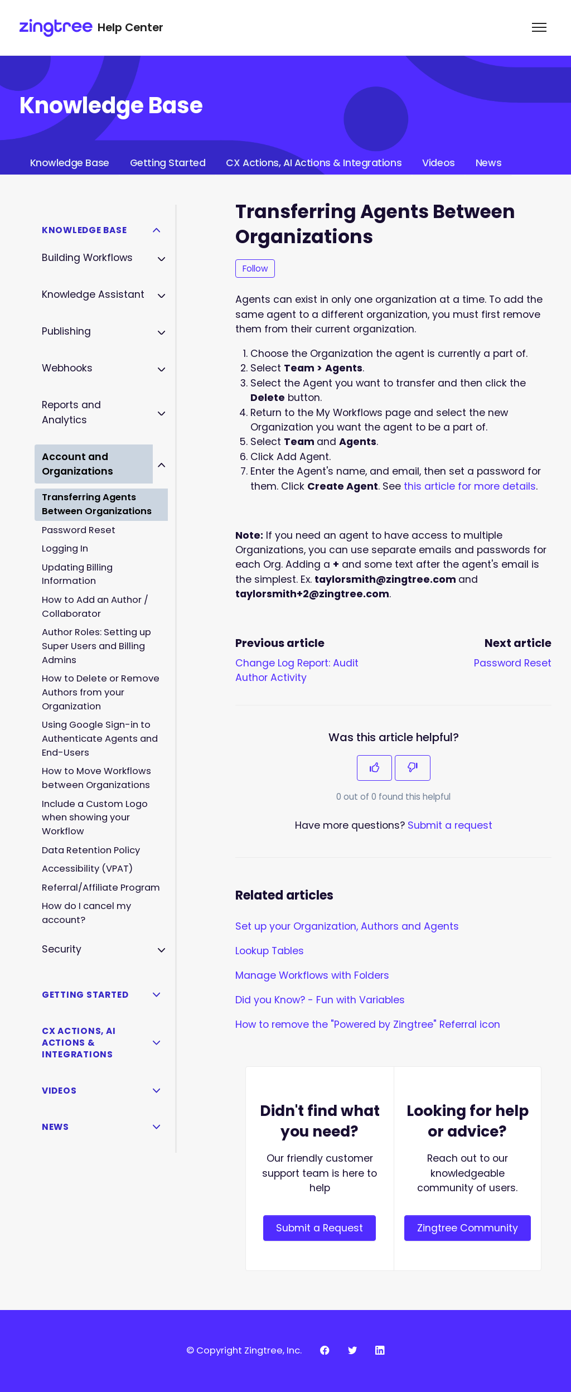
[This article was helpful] (375, 768)
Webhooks (67, 368)
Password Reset (512, 663)
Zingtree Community (467, 1228)
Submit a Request (319, 1228)
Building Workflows (87, 257)
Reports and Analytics (71, 412)
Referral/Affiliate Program (101, 887)
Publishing (66, 331)
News (488, 163)
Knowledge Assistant (93, 294)
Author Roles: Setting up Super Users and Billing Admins (96, 646)
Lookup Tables (269, 951)
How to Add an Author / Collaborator (95, 606)
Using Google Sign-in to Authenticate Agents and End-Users (100, 738)
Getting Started (167, 163)
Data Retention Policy (91, 850)
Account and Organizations (77, 464)
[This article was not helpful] (412, 768)
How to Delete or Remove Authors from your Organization (100, 692)
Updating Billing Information (77, 574)
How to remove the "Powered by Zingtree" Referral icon (367, 1024)
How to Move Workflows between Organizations (96, 778)
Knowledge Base (69, 163)
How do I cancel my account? (86, 913)
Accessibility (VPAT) (87, 868)
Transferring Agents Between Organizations (97, 504)
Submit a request (450, 825)
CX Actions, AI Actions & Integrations (313, 163)
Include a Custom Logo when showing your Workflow (95, 818)
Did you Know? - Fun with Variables (320, 1000)
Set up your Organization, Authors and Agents (347, 926)
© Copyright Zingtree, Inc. (244, 1350)
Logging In (65, 548)
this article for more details (470, 486)
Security (61, 949)
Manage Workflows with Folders (312, 975)
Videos (438, 163)
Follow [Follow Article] (255, 268)
